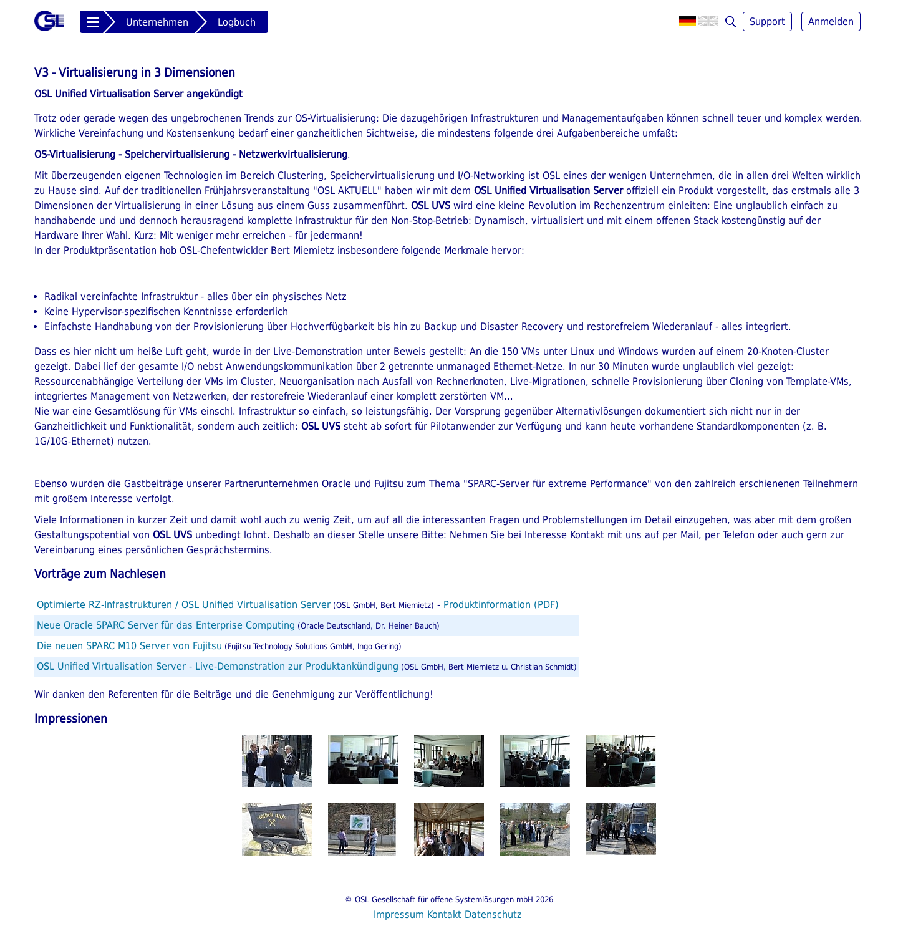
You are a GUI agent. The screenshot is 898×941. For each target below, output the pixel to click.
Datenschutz (493, 914)
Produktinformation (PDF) (501, 604)
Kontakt (444, 914)
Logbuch (237, 22)
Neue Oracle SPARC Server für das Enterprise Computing (166, 625)
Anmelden (831, 21)
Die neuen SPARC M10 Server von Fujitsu (129, 646)
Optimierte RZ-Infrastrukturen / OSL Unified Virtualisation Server (184, 604)
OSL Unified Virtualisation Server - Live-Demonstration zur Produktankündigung (217, 666)
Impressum (399, 914)
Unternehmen (157, 22)
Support (767, 21)
